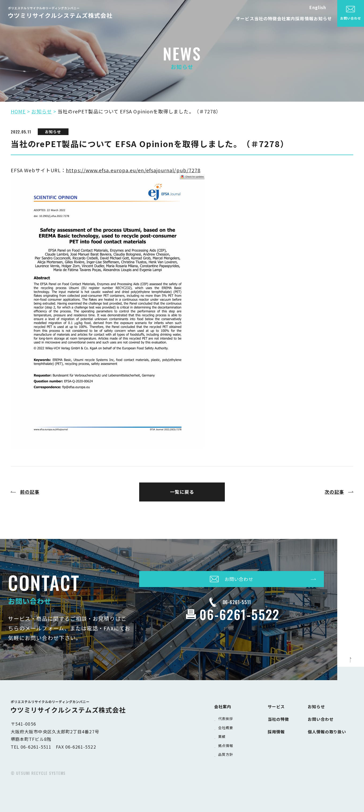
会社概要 (226, 726)
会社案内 (259, 17)
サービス (197, 17)
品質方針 (226, 752)
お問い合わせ (322, 716)
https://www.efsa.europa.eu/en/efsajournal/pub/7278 (133, 170)
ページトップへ (350, 666)
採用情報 (288, 17)
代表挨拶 (226, 717)
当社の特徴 (228, 17)
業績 (222, 734)
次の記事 (334, 491)
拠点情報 (226, 743)
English (317, 7)
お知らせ (317, 17)
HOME (18, 111)
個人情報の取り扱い (329, 727)
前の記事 (29, 491)
